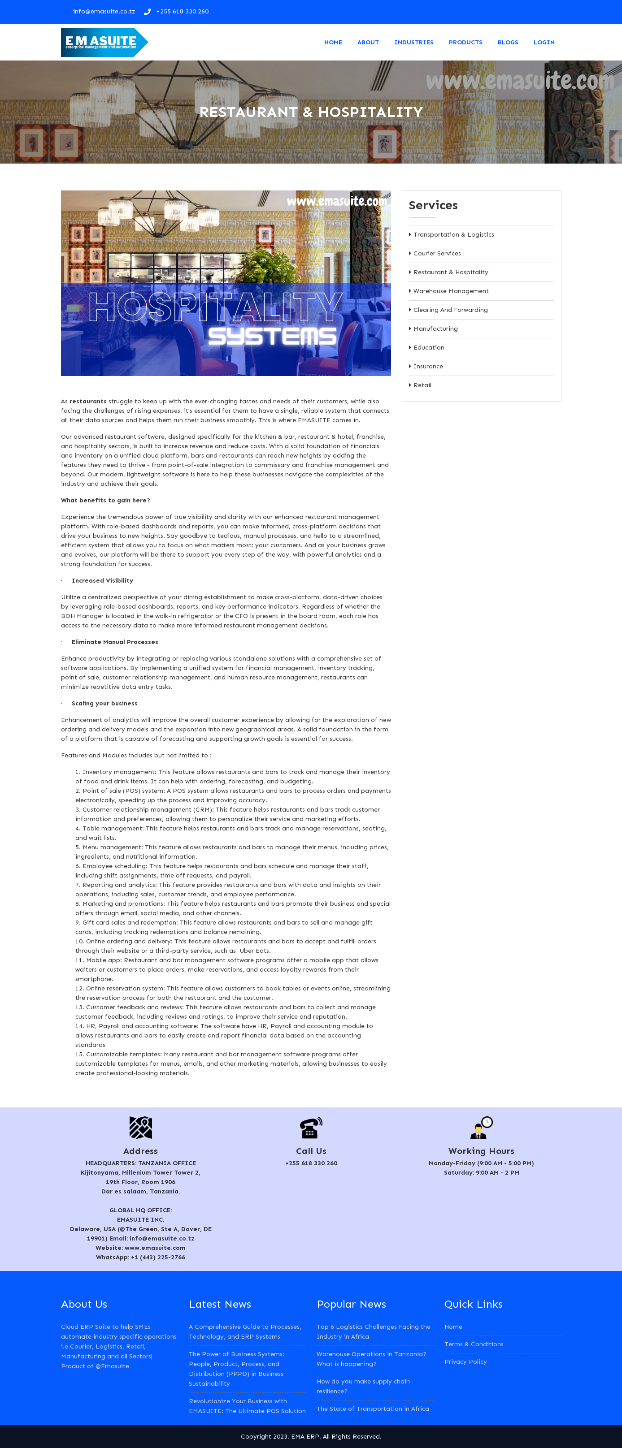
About (368, 42)
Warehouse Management (451, 291)
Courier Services (437, 253)
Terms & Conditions (474, 1344)
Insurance (428, 366)
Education (428, 347)
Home (333, 42)
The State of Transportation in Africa (373, 1409)
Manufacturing (435, 329)
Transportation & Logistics (453, 234)
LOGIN (544, 42)
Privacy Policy (465, 1362)
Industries (414, 42)
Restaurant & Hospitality (450, 272)
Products (466, 42)
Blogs (508, 42)
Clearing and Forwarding (450, 310)
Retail (422, 385)
